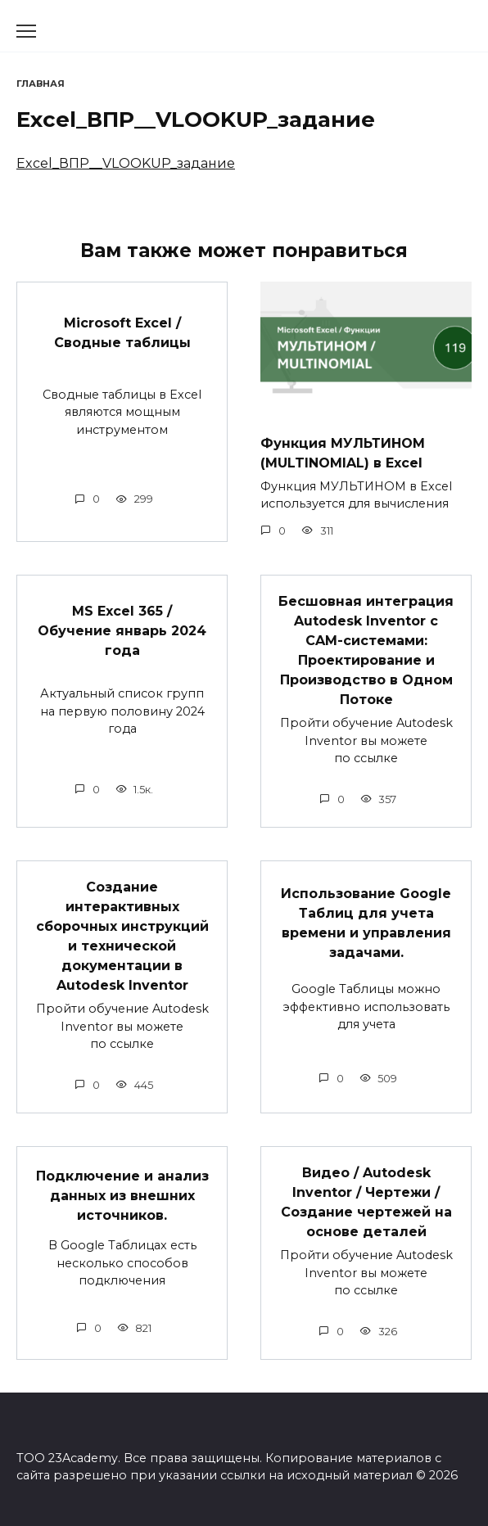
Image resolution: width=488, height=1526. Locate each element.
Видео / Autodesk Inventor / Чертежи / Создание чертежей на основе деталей (366, 1202)
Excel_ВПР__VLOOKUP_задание (125, 163)
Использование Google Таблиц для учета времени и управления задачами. (366, 923)
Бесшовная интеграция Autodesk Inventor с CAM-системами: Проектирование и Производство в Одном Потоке (366, 650)
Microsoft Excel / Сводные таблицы (122, 332)
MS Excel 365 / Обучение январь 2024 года (122, 630)
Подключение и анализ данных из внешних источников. (122, 1195)
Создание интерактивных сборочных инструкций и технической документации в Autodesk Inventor (122, 936)
